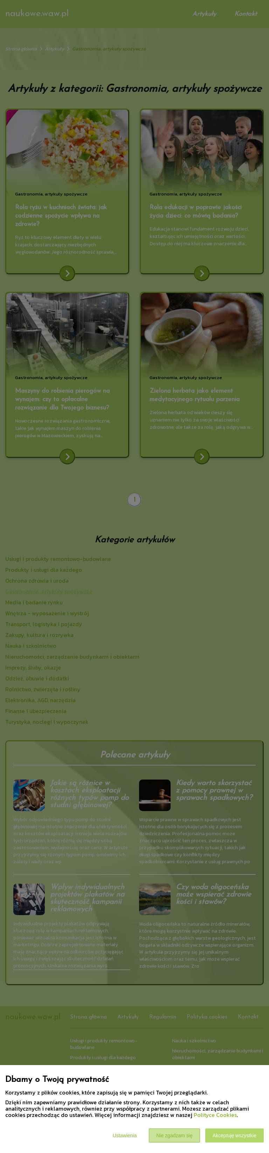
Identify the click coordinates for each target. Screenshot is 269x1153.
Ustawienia (125, 1135)
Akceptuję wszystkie (234, 1135)
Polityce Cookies (215, 1115)
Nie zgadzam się (174, 1135)
